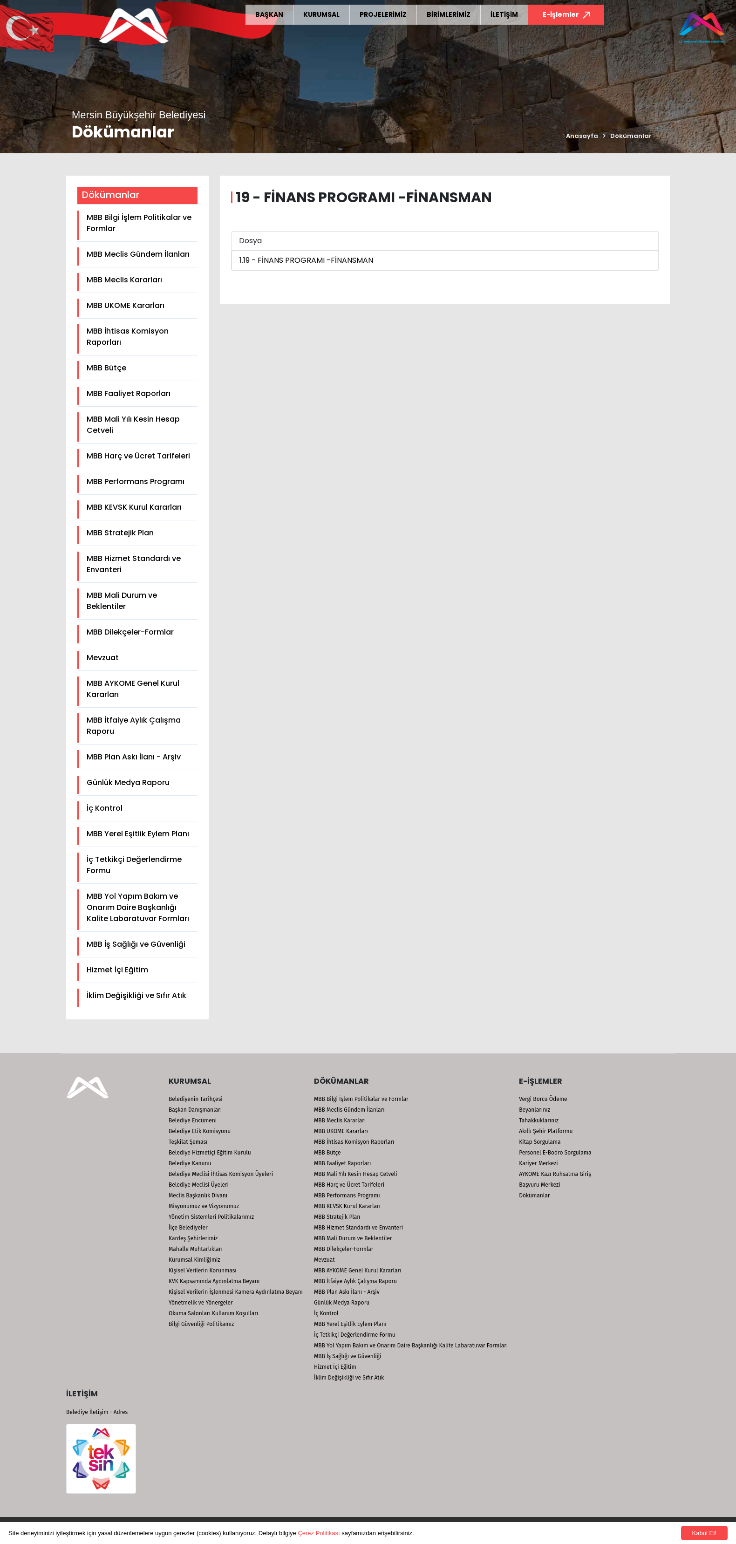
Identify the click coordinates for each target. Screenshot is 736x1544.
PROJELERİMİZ (383, 14)
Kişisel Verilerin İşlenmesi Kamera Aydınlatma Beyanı (236, 1292)
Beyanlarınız (534, 1110)
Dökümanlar (631, 135)
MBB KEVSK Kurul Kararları (134, 507)
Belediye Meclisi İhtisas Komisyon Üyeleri (221, 1174)
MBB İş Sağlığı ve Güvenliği (136, 944)
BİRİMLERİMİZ (448, 14)
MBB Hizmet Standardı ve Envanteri (134, 564)
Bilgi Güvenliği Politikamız (201, 1324)
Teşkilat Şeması (188, 1142)
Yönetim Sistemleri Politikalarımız (211, 1217)
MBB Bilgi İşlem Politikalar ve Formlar (139, 223)
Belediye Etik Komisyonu (200, 1131)
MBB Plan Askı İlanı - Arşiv (134, 757)
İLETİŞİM (504, 14)
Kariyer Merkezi (538, 1163)
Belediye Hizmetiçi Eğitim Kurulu (210, 1152)
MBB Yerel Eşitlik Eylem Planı (138, 833)
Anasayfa (580, 135)
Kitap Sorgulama (539, 1142)
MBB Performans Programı (135, 481)
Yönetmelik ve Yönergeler (201, 1302)
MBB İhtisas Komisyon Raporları (128, 337)
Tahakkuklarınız (539, 1120)
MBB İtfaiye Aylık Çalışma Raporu (134, 726)
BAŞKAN (269, 14)
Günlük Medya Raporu (128, 782)
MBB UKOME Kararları (125, 305)
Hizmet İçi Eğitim (117, 969)
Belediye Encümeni (193, 1120)
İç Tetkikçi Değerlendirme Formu (134, 865)
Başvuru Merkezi (539, 1185)
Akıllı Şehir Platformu (545, 1131)
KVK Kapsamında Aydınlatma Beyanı (214, 1281)
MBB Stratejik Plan (120, 532)
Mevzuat (103, 657)
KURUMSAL (321, 14)
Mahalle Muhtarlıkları (196, 1249)
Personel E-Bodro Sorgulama (555, 1152)
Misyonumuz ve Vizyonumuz (204, 1206)
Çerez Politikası (319, 1533)
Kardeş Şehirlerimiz (193, 1238)
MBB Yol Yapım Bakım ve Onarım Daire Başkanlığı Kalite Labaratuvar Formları (138, 907)
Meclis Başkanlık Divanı (198, 1195)
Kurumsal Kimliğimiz (194, 1260)
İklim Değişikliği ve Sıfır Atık (136, 995)
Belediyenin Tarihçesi (196, 1099)
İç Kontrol (105, 808)
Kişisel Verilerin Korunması (203, 1270)
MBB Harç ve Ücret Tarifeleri (138, 456)
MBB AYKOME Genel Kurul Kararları (133, 689)
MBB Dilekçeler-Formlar (130, 632)
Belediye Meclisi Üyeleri (199, 1185)
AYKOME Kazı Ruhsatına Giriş (555, 1174)
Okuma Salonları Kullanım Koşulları (213, 1313)
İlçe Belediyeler (188, 1227)
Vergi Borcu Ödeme (543, 1099)
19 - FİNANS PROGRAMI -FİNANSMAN (308, 260)
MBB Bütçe (106, 367)
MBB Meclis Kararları (124, 279)
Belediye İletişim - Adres (97, 1412)
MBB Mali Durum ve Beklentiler (122, 601)
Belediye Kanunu (190, 1163)
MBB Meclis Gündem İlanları (138, 254)
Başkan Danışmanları (195, 1110)
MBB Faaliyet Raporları (128, 393)
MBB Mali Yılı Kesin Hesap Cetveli (133, 425)
